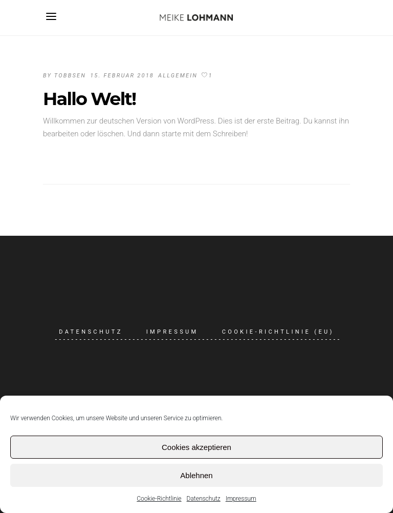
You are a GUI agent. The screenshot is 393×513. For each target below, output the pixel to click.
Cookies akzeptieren (196, 447)
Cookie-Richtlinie (159, 498)
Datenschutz (204, 498)
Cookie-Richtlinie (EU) (278, 332)
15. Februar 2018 (122, 75)
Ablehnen (196, 475)
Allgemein (178, 75)
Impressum (241, 498)
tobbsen (70, 75)
